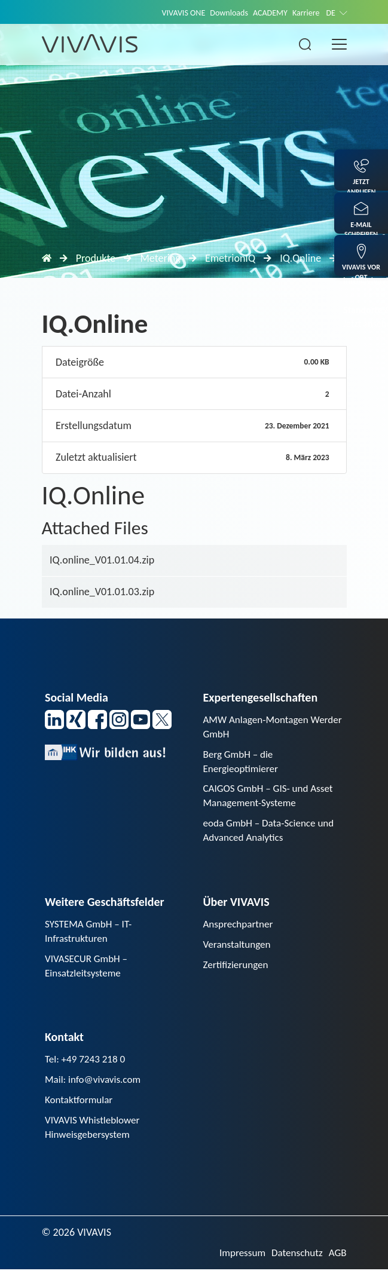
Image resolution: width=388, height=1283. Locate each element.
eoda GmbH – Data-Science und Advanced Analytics (272, 836)
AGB (337, 1266)
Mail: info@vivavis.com (95, 1090)
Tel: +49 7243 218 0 (87, 1069)
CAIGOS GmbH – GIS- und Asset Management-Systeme (271, 800)
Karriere (304, 12)
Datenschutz (295, 1266)
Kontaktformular (81, 1111)
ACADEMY (266, 12)
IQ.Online (300, 258)
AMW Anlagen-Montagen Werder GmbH (258, 728)
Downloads (222, 12)
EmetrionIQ (230, 258)
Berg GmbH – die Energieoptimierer (242, 763)
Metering (160, 258)
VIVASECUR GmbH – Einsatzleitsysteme (88, 974)
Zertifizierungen (237, 972)
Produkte (96, 258)
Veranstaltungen (238, 952)
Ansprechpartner (240, 930)
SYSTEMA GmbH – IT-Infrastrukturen (90, 938)
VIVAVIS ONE (174, 12)
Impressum (237, 1266)
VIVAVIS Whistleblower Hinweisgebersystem (95, 1140)
